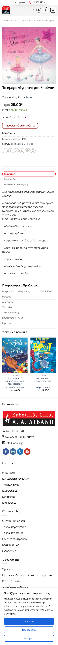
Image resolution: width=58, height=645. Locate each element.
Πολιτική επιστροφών (14, 539)
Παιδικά (37, 20)
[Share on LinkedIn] (33, 150)
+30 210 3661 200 (15, 431)
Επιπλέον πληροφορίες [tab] (16, 184)
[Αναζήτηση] (33, 10)
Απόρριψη (29, 638)
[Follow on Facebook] (6, 451)
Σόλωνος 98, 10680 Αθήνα (19, 437)
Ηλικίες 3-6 (49, 20)
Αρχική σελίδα (10, 20)
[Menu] (53, 10)
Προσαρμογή (29, 629)
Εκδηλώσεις (9, 551)
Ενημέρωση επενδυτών (15, 478)
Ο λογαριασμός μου (13, 521)
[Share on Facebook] (10, 150)
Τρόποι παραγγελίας (14, 527)
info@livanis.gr (14, 443)
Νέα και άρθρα (10, 545)
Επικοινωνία (9, 502)
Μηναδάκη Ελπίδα (15, 387)
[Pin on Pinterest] (27, 150)
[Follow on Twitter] (20, 451)
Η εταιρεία (8, 472)
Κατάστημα (25, 20)
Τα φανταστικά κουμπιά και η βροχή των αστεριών (15, 381)
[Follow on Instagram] (13, 451)
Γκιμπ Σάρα (25, 97)
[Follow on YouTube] (27, 451)
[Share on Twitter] (16, 150)
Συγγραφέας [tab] (10, 179)
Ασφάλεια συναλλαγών (15, 587)
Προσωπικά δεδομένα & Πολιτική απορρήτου (27, 575)
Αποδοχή (29, 621)
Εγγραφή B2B (10, 490)
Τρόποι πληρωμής (12, 533)
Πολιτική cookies (11, 581)
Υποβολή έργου (10, 484)
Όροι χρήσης (9, 569)
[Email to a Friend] (21, 150)
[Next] (55, 367)
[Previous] (2, 367)
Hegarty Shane (43, 387)
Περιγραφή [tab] (9, 173)
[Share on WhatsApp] (5, 150)
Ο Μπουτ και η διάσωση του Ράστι (43, 380)
